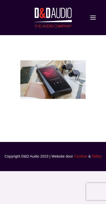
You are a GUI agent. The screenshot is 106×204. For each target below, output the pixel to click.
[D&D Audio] (53, 17)
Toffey (96, 156)
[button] (93, 17)
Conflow (80, 156)
